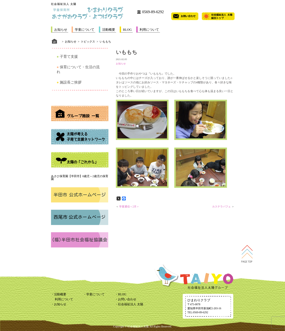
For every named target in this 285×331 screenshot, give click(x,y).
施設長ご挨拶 (71, 82)
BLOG (127, 29)
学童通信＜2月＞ (129, 206)
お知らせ (60, 29)
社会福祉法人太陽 (138, 326)
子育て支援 (69, 57)
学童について (84, 29)
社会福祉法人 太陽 (130, 304)
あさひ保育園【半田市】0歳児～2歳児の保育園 (79, 178)
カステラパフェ (221, 206)
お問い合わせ (127, 299)
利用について (149, 29)
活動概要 (108, 29)
